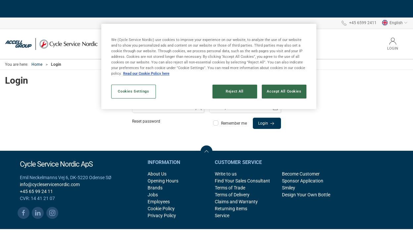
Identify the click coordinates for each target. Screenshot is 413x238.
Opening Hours (163, 180)
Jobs (153, 194)
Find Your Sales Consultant (242, 180)
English (395, 23)
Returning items (231, 208)
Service (222, 215)
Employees (159, 201)
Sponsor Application (302, 180)
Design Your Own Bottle (306, 194)
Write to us (226, 174)
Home (36, 64)
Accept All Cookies (284, 91)
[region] (208, 66)
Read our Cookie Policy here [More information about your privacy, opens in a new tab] (146, 73)
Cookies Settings (133, 91)
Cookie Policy (161, 208)
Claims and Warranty (236, 201)
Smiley (288, 187)
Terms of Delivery (232, 194)
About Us (157, 174)
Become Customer (301, 174)
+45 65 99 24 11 (36, 191)
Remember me (230, 123)
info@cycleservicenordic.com (50, 184)
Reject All (235, 91)
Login (267, 123)
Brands (155, 187)
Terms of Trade (230, 187)
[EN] (51, 44)
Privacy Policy (162, 215)
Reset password (146, 121)
